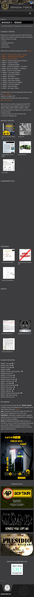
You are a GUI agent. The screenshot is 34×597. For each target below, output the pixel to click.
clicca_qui (29, 50)
